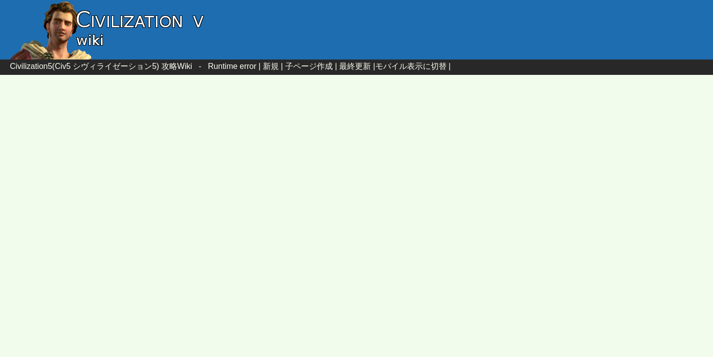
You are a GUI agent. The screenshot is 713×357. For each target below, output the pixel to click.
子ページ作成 (309, 66)
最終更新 (355, 66)
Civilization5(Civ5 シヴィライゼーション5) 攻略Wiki (101, 66)
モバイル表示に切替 (411, 66)
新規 (271, 66)
